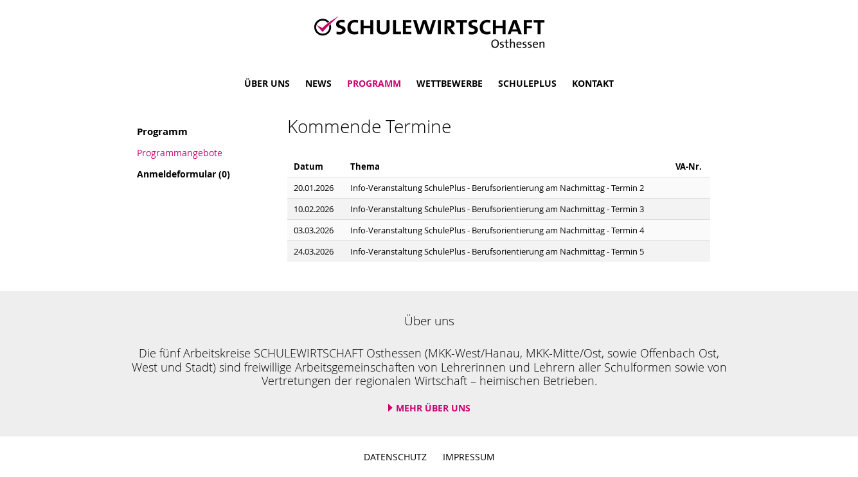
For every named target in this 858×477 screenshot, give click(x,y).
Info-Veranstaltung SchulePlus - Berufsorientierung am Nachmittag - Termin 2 (497, 188)
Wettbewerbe (449, 83)
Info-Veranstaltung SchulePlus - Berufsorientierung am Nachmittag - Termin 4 (497, 230)
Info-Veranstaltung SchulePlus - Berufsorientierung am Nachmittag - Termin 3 (497, 209)
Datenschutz (395, 457)
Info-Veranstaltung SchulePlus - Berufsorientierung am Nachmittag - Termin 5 (497, 252)
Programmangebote (179, 153)
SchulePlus (527, 83)
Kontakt (593, 83)
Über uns (267, 83)
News (318, 83)
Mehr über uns (433, 408)
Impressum (469, 457)
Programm (374, 83)
